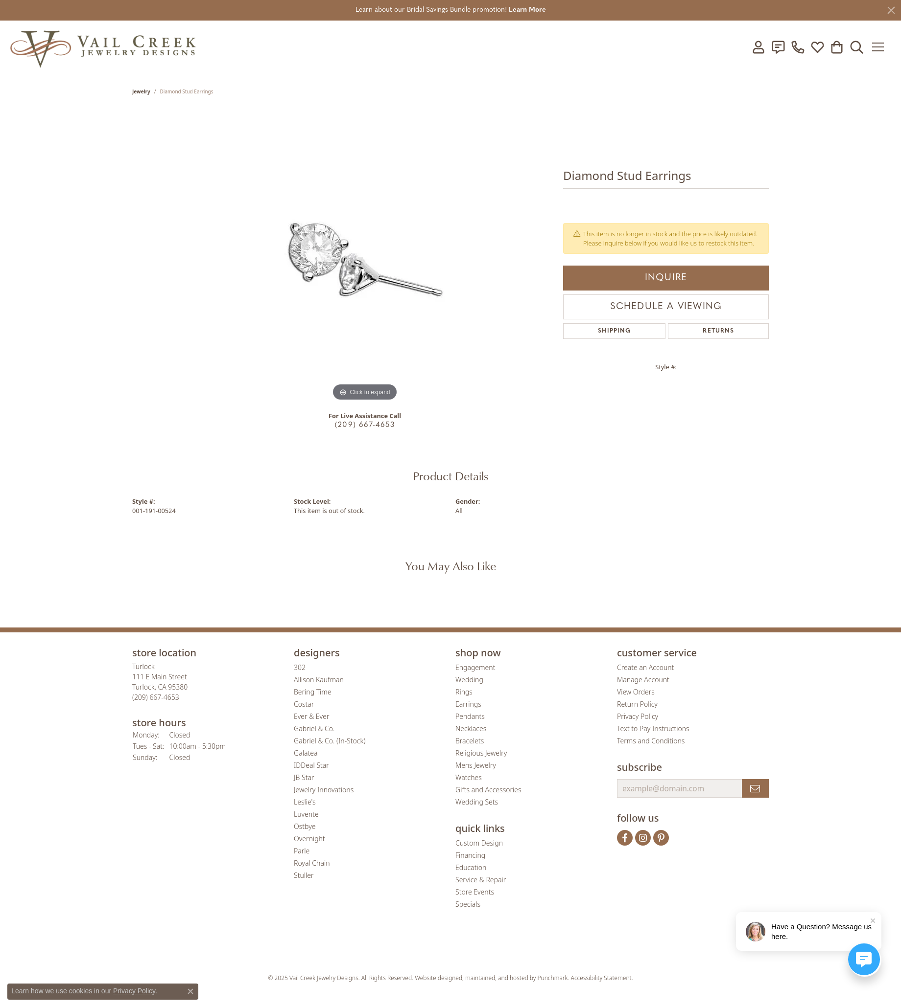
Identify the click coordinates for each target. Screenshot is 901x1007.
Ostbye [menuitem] (304, 826)
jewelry (141, 91)
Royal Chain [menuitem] (312, 863)
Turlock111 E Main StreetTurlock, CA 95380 (160, 682)
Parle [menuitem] (301, 850)
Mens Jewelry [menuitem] (475, 765)
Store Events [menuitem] (474, 891)
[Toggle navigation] (881, 47)
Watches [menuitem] (468, 777)
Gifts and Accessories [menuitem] (488, 789)
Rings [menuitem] (464, 691)
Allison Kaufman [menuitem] (319, 679)
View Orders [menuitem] (636, 691)
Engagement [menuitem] (475, 667)
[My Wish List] (817, 47)
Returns (718, 331)
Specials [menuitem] (467, 904)
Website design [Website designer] (435, 978)
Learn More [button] (527, 10)
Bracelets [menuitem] (469, 740)
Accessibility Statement (601, 978)
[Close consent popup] (190, 991)
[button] (208, 653)
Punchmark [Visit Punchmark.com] (553, 978)
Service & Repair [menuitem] (480, 879)
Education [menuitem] (470, 867)
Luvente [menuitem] (306, 814)
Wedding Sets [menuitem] (476, 801)
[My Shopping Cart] (837, 47)
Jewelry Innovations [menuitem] (324, 789)
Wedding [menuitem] (469, 679)
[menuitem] (373, 949)
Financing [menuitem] (470, 855)
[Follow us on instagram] (643, 838)
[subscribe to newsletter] (755, 788)
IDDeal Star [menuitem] (311, 765)
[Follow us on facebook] (625, 838)
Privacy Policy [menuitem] (637, 716)
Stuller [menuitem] (303, 875)
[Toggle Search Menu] (856, 47)
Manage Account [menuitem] (643, 679)
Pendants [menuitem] (470, 716)
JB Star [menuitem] (304, 777)
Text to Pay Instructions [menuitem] (653, 728)
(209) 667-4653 (365, 425)
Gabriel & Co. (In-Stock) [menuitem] (329, 740)
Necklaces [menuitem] (470, 728)
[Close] (891, 10)
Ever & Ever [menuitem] (311, 716)
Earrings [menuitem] (468, 704)
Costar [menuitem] (304, 704)
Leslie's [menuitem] (304, 801)
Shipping (614, 331)
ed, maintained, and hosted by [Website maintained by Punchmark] (496, 978)
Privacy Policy (134, 991)
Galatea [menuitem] (305, 753)
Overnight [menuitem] (309, 838)
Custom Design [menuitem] (479, 843)
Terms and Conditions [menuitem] (651, 740)
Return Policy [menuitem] (637, 704)
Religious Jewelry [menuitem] (481, 753)
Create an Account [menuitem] (645, 667)
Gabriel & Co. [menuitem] (314, 728)
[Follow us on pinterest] (661, 838)
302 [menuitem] (300, 667)
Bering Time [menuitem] (313, 691)
